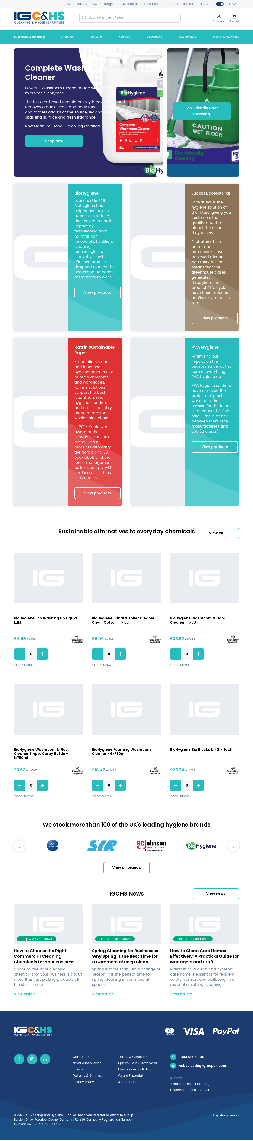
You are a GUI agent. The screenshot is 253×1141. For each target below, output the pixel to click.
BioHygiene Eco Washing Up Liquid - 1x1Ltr (47, 620)
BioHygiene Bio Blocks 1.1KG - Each (201, 750)
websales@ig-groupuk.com (202, 1067)
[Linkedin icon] (45, 1060)
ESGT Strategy (102, 4)
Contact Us (81, 1057)
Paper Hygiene (187, 36)
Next (233, 846)
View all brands (126, 868)
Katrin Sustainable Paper (94, 350)
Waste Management (226, 36)
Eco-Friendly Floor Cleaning (201, 111)
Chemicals (68, 36)
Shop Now (54, 141)
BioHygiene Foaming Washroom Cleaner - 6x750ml (121, 752)
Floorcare (125, 36)
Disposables (154, 36)
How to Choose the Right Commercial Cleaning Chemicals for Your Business (44, 956)
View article (25, 994)
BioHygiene (86, 194)
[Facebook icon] (19, 1060)
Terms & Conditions (133, 1057)
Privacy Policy (83, 1081)
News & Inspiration (87, 1063)
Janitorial (96, 36)
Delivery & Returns (87, 1075)
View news (216, 894)
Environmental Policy (134, 1069)
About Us (171, 4)
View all (216, 533)
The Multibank (127, 4)
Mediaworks (229, 1116)
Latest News (151, 4)
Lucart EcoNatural (211, 194)
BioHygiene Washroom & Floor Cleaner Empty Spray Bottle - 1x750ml (41, 754)
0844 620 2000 (191, 1057)
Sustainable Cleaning (29, 37)
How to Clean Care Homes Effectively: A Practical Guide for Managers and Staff (204, 956)
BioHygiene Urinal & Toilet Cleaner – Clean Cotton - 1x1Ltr (125, 620)
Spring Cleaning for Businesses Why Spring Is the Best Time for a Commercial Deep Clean (125, 956)
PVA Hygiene (205, 348)
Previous (19, 846)
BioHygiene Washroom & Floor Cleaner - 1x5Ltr (197, 620)
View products (97, 292)
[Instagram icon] (32, 1060)
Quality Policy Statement (137, 1063)
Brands (187, 4)
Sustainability (77, 4)
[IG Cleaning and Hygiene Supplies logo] (39, 17)
